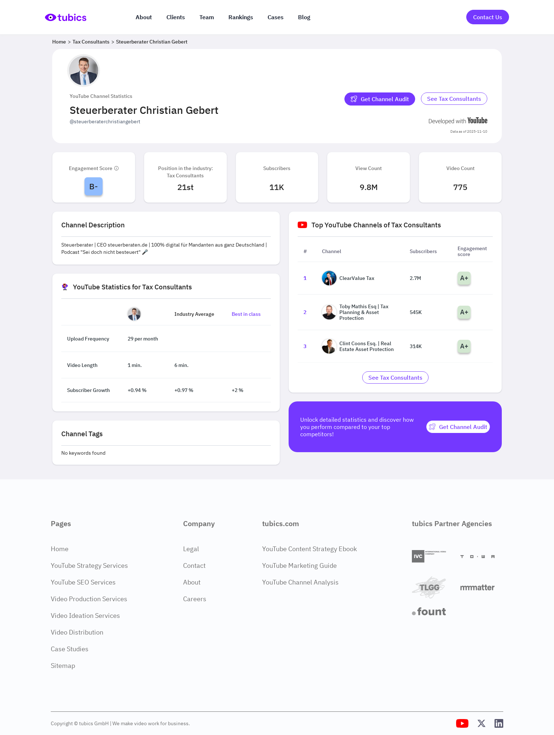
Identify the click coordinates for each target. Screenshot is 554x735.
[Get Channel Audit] (379, 99)
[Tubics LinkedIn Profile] (499, 723)
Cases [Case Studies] (276, 17)
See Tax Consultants (454, 98)
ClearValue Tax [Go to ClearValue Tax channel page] (348, 278)
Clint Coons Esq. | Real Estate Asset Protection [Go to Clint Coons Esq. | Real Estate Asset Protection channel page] (358, 346)
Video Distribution (77, 632)
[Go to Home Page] (65, 17)
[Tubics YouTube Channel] (462, 723)
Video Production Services (89, 599)
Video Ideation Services (85, 615)
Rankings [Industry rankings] (240, 17)
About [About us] (144, 17)
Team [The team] (206, 17)
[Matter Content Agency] (481, 587)
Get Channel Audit (380, 99)
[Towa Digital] (481, 556)
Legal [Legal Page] (191, 549)
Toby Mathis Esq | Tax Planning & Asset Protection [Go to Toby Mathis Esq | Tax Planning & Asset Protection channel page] (355, 312)
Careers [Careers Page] (194, 599)
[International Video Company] (433, 556)
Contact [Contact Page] (194, 565)
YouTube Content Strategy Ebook (309, 549)
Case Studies (69, 649)
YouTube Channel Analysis (300, 582)
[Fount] (433, 611)
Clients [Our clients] (175, 17)
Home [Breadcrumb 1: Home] (59, 42)
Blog (304, 17)
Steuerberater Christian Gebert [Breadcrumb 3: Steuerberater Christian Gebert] (151, 42)
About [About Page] (191, 582)
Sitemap (63, 665)
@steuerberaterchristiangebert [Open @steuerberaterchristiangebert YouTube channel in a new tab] (105, 121)
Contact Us (487, 17)
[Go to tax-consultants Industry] (454, 99)
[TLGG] (433, 587)
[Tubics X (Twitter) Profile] (481, 723)
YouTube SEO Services (83, 582)
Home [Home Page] (60, 549)
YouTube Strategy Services (89, 565)
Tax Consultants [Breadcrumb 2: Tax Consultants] (91, 42)
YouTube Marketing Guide (299, 565)
